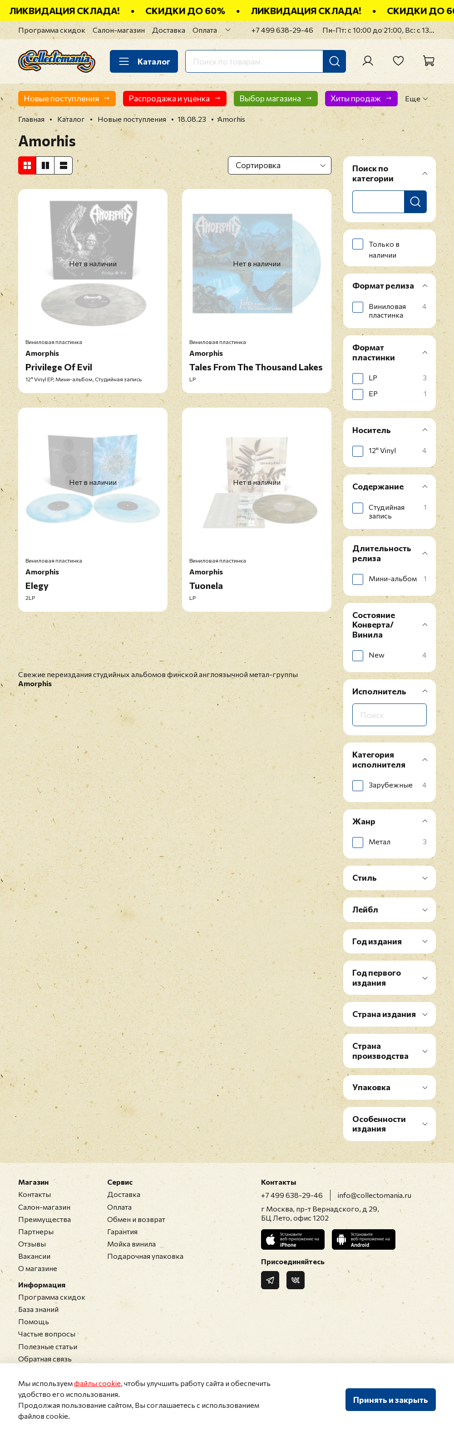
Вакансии (34, 1256)
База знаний (38, 1309)
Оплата (204, 29)
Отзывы (32, 1243)
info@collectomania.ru (374, 1195)
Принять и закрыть (390, 1400)
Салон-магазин (119, 29)
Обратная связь (45, 1358)
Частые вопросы (46, 1333)
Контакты (34, 1194)
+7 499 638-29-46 (282, 29)
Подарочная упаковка (145, 1256)
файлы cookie (97, 1383)
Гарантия (122, 1231)
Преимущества (44, 1219)
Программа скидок (51, 29)
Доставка (168, 29)
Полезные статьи (47, 1346)
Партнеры (36, 1231)
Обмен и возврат (136, 1219)
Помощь (33, 1321)
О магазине (37, 1268)
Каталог (144, 61)
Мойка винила (131, 1243)
